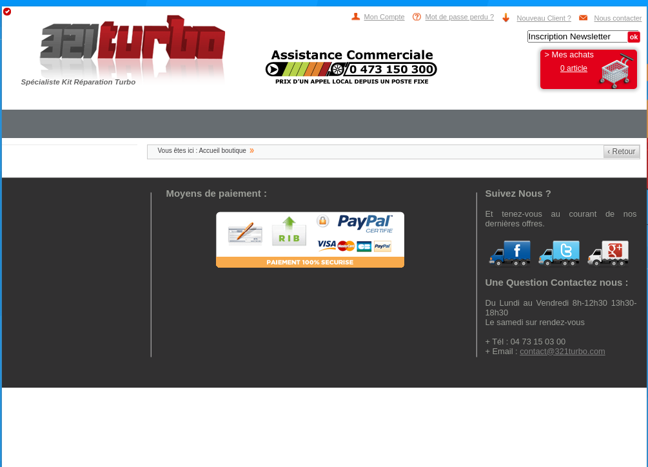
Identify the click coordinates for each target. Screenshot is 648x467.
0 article (573, 68)
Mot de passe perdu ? (460, 17)
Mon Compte (384, 17)
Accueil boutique (222, 150)
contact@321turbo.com (562, 351)
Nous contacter (618, 18)
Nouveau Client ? (544, 18)
